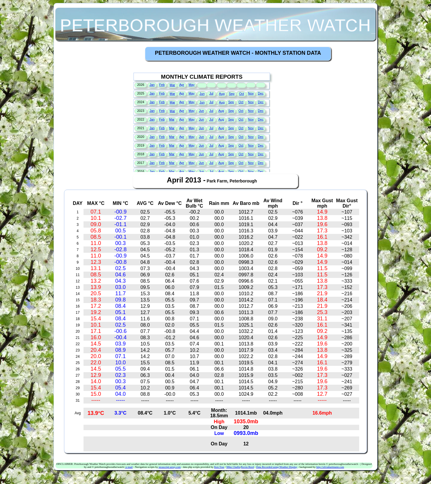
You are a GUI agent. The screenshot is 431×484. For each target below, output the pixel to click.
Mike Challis (233, 466)
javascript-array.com (169, 466)
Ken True (219, 466)
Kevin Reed (247, 466)
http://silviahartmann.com (330, 466)
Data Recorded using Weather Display (277, 466)
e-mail (129, 466)
